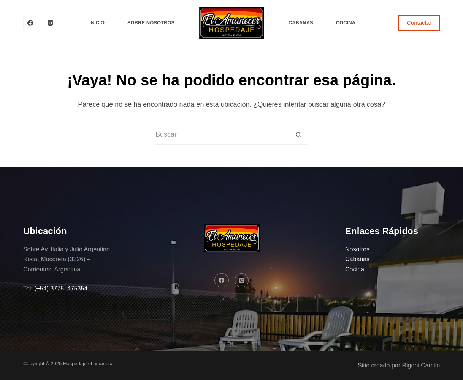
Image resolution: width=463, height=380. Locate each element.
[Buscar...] (222, 135)
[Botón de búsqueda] (298, 135)
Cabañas (301, 22)
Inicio (97, 22)
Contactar (419, 22)
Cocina (345, 22)
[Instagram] (50, 23)
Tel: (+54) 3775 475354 (55, 288)
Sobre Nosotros (150, 22)
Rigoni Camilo (421, 365)
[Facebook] (30, 23)
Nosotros (357, 249)
